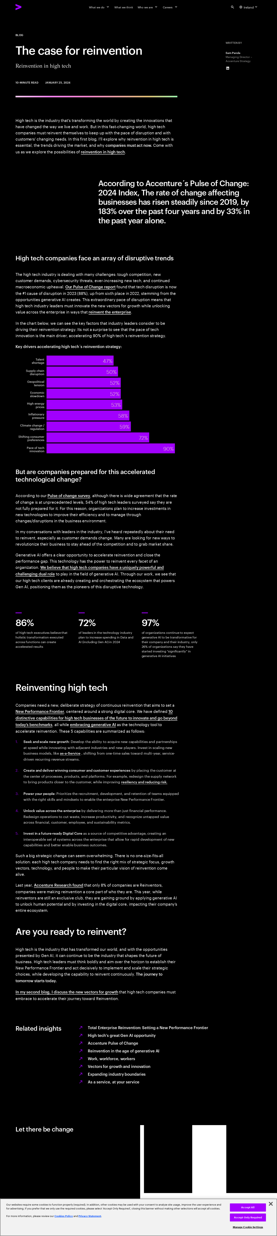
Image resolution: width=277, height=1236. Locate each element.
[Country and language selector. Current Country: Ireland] (248, 7)
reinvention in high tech (103, 151)
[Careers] (170, 7)
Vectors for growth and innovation (119, 1066)
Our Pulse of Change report (90, 286)
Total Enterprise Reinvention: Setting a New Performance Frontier (148, 1027)
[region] (138, 1217)
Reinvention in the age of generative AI (123, 1050)
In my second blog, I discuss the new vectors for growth (67, 991)
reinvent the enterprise (110, 311)
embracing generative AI (93, 724)
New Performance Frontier (40, 711)
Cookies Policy (63, 1216)
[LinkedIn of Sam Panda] (227, 68)
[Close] (271, 1204)
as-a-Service (70, 753)
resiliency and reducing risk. (144, 781)
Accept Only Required (248, 1217)
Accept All (248, 1207)
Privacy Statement (90, 1216)
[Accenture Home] (27, 7)
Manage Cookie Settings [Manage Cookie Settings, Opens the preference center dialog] (248, 1227)
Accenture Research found (58, 885)
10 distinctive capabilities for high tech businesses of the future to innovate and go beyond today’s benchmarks (96, 717)
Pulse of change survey (68, 495)
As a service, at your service (113, 1081)
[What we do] (99, 7)
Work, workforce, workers (111, 1058)
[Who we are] (148, 7)
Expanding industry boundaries (117, 1074)
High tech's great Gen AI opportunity (121, 1035)
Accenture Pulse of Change (113, 1043)
